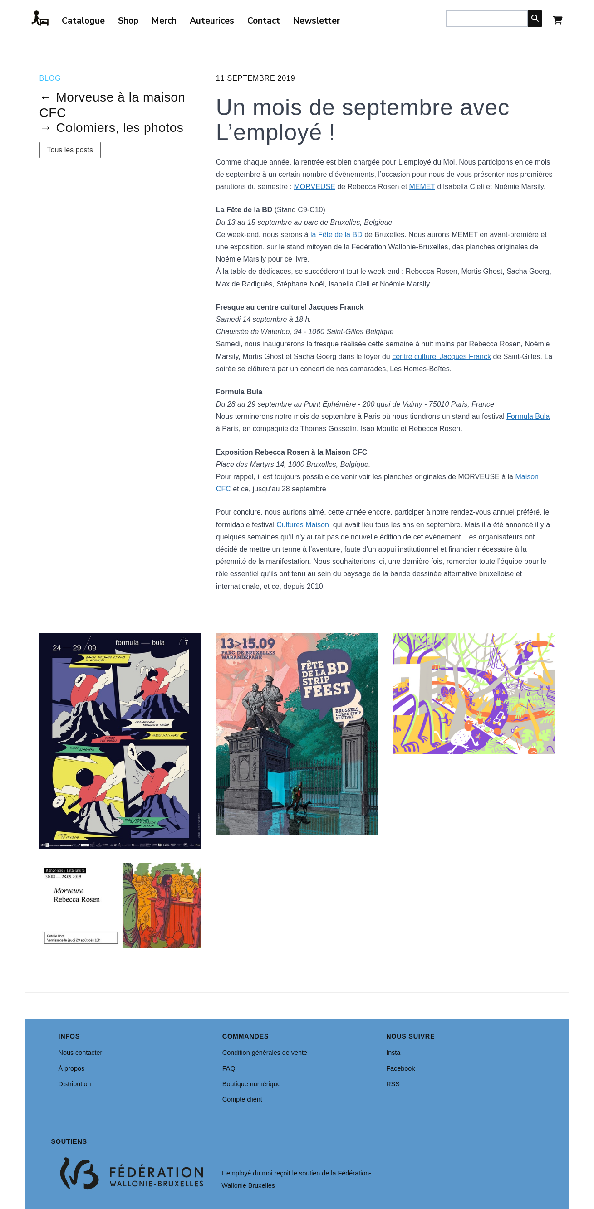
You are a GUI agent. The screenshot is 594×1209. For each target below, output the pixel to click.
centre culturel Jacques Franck (441, 356)
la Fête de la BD (336, 234)
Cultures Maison (303, 525)
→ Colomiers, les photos (111, 128)
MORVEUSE (314, 186)
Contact (263, 21)
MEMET (422, 186)
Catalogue (83, 21)
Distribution (75, 1084)
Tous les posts (70, 150)
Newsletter (316, 21)
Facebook (400, 1068)
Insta (393, 1052)
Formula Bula (528, 416)
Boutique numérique (251, 1084)
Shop (128, 21)
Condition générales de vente (264, 1052)
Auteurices (212, 21)
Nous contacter (81, 1052)
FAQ (229, 1068)
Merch (164, 21)
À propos (72, 1068)
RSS (393, 1084)
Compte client (242, 1099)
